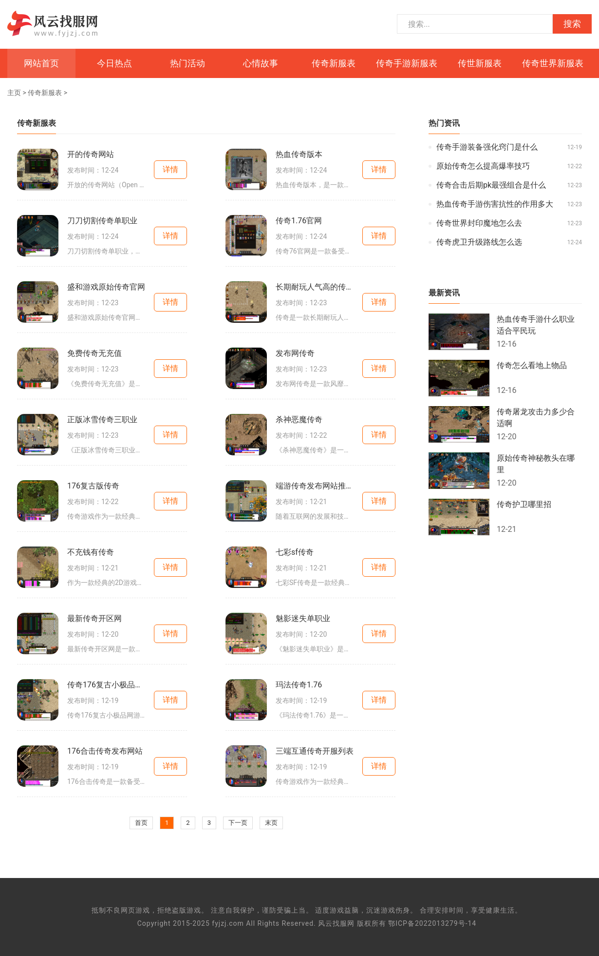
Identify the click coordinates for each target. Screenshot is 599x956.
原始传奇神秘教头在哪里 (536, 463)
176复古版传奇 (93, 485)
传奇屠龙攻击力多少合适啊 (536, 417)
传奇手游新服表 (406, 63)
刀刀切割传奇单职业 (102, 220)
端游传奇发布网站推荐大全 (315, 485)
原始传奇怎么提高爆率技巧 (483, 166)
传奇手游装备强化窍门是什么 (487, 147)
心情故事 (260, 63)
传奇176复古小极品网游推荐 (106, 684)
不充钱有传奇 (90, 552)
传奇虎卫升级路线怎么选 (479, 242)
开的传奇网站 (90, 154)
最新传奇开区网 (94, 618)
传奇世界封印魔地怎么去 (479, 223)
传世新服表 (480, 63)
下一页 (237, 822)
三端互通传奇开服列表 (315, 751)
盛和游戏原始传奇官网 (106, 287)
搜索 (572, 24)
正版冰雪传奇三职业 (102, 419)
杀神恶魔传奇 (299, 419)
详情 (170, 169)
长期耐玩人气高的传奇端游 (315, 287)
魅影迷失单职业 (303, 618)
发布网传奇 (295, 353)
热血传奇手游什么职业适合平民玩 (536, 324)
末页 (271, 822)
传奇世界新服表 (552, 63)
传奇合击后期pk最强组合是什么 (491, 185)
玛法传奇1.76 (299, 684)
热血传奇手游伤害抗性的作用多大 (494, 204)
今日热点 (114, 63)
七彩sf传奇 (295, 552)
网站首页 (41, 63)
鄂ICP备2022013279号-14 (432, 923)
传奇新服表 (334, 63)
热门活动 (187, 63)
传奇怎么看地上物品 (532, 365)
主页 (14, 93)
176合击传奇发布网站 (105, 751)
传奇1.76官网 (299, 220)
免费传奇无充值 (94, 353)
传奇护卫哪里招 (524, 504)
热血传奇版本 (299, 154)
